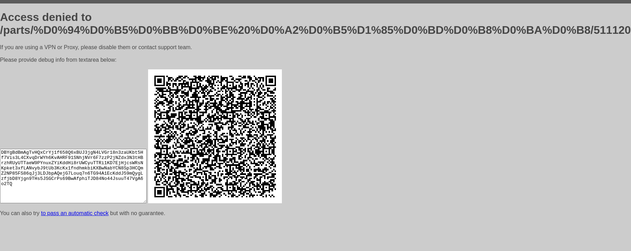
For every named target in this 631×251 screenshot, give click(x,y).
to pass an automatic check (75, 213)
